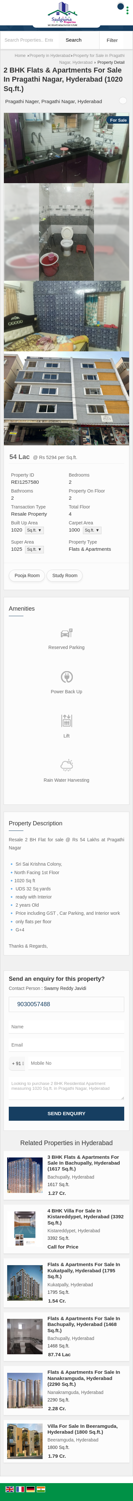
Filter (112, 40)
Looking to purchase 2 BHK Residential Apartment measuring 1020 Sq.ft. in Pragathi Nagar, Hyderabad (66, 1088)
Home (20, 55)
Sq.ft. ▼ (34, 530)
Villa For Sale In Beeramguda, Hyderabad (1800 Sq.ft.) (82, 1429)
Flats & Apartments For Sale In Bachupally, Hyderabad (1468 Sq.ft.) (83, 1324)
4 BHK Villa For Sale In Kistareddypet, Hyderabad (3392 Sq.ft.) (85, 1216)
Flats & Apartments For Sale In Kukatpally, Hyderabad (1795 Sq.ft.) (83, 1270)
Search (74, 40)
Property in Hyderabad (50, 55)
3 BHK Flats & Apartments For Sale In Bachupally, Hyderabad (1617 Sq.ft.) (83, 1163)
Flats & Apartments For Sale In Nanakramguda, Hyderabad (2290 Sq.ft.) (83, 1378)
